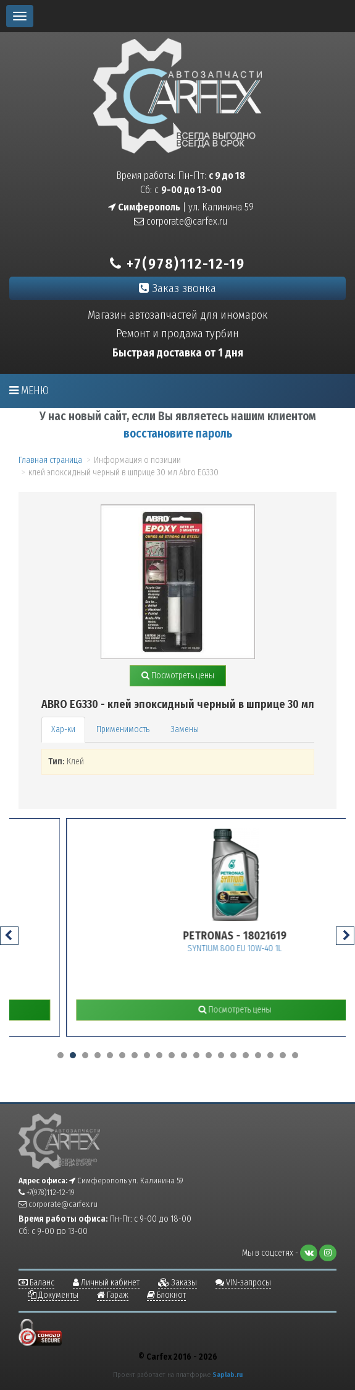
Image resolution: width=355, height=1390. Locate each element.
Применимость (122, 729)
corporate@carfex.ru (180, 221)
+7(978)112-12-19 (177, 263)
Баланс (36, 1282)
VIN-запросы (243, 1282)
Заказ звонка (177, 288)
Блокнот (166, 1295)
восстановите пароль (177, 433)
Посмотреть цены (177, 675)
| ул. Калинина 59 (181, 207)
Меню (29, 390)
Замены (184, 729)
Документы (53, 1295)
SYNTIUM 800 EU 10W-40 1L (270, 948)
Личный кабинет (106, 1282)
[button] (60, 1055)
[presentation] (9, 935)
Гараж (112, 1295)
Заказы (177, 1282)
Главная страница (50, 460)
